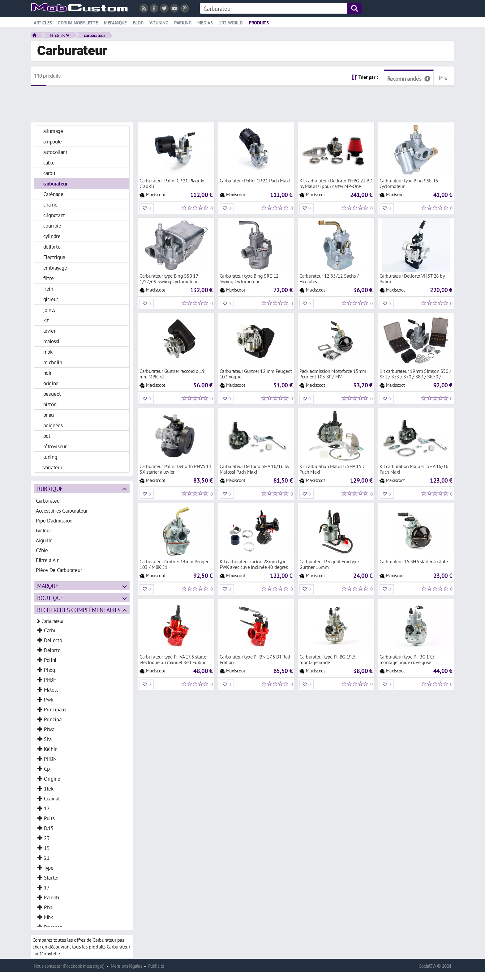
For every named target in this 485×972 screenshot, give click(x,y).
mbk (48, 351)
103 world (231, 22)
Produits (259, 22)
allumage (53, 130)
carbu (49, 173)
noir (47, 372)
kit (46, 320)
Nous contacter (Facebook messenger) (69, 966)
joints (49, 309)
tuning (50, 456)
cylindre (52, 236)
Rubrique (50, 488)
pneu (48, 414)
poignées (53, 425)
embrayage (55, 267)
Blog (138, 22)
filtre (48, 278)
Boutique (50, 598)
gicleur (50, 299)
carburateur (94, 35)
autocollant (55, 152)
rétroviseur (55, 446)
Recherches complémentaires (79, 610)
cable (49, 162)
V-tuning (158, 22)
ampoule (52, 141)
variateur (52, 467)
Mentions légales (126, 966)
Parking (182, 22)
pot (46, 435)
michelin (52, 362)
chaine (50, 204)
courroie (52, 225)
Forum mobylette (78, 22)
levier (49, 330)
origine (50, 383)
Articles (43, 22)
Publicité (156, 966)
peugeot (52, 393)
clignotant (54, 215)
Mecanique (115, 22)
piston (50, 404)
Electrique (54, 257)
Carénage (53, 194)
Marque (47, 586)
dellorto (52, 246)
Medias (204, 22)
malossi (51, 341)
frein (48, 288)
